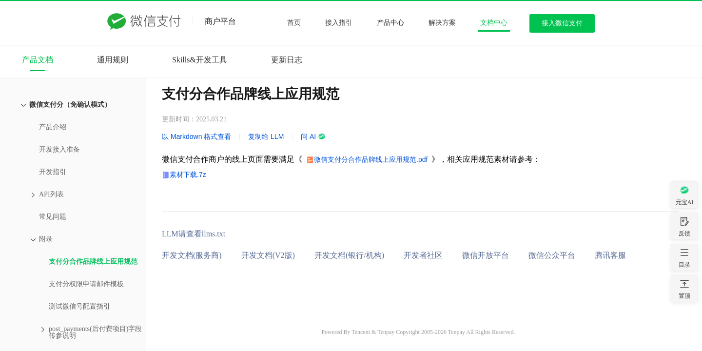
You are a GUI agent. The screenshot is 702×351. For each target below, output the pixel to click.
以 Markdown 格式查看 (196, 136)
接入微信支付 (562, 23)
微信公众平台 (551, 255)
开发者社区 (423, 255)
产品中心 (390, 22)
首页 (294, 22)
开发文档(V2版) (268, 255)
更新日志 (286, 60)
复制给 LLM (266, 136)
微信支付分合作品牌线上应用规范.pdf (371, 159)
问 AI (313, 136)
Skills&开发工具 (199, 60)
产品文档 (37, 60)
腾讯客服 (610, 255)
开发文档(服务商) (192, 255)
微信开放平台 (485, 255)
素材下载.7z (188, 174)
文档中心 (493, 22)
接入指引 (338, 22)
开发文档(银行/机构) (349, 255)
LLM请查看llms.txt (193, 234)
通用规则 (112, 60)
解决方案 (442, 22)
